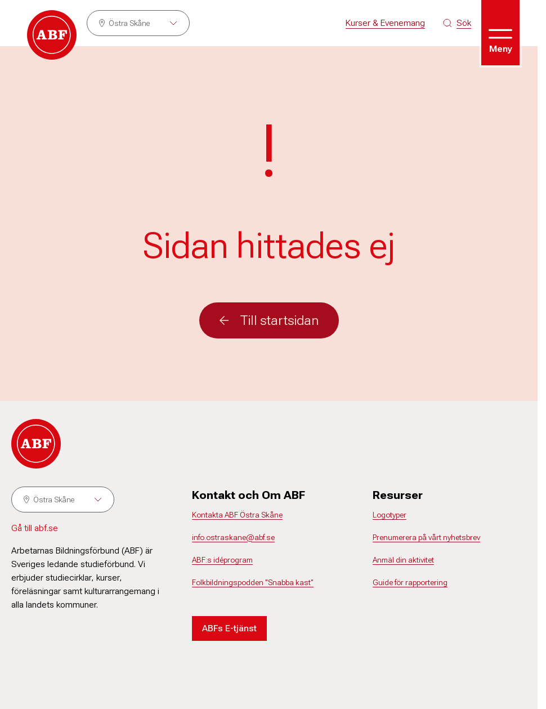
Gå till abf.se (34, 528)
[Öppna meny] (500, 32)
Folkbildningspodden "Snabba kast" (253, 582)
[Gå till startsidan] (52, 35)
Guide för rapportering (410, 582)
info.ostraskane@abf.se (233, 537)
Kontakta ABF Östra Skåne (237, 514)
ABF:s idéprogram (222, 559)
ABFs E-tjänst (229, 628)
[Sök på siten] (457, 23)
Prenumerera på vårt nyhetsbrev (426, 537)
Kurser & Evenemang (385, 22)
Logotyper (389, 514)
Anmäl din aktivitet (403, 559)
